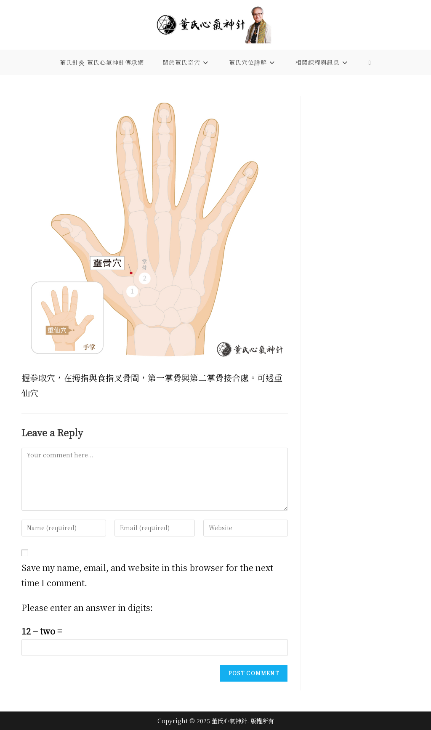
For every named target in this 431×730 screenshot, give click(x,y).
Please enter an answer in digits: (87, 607)
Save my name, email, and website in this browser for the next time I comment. (147, 575)
